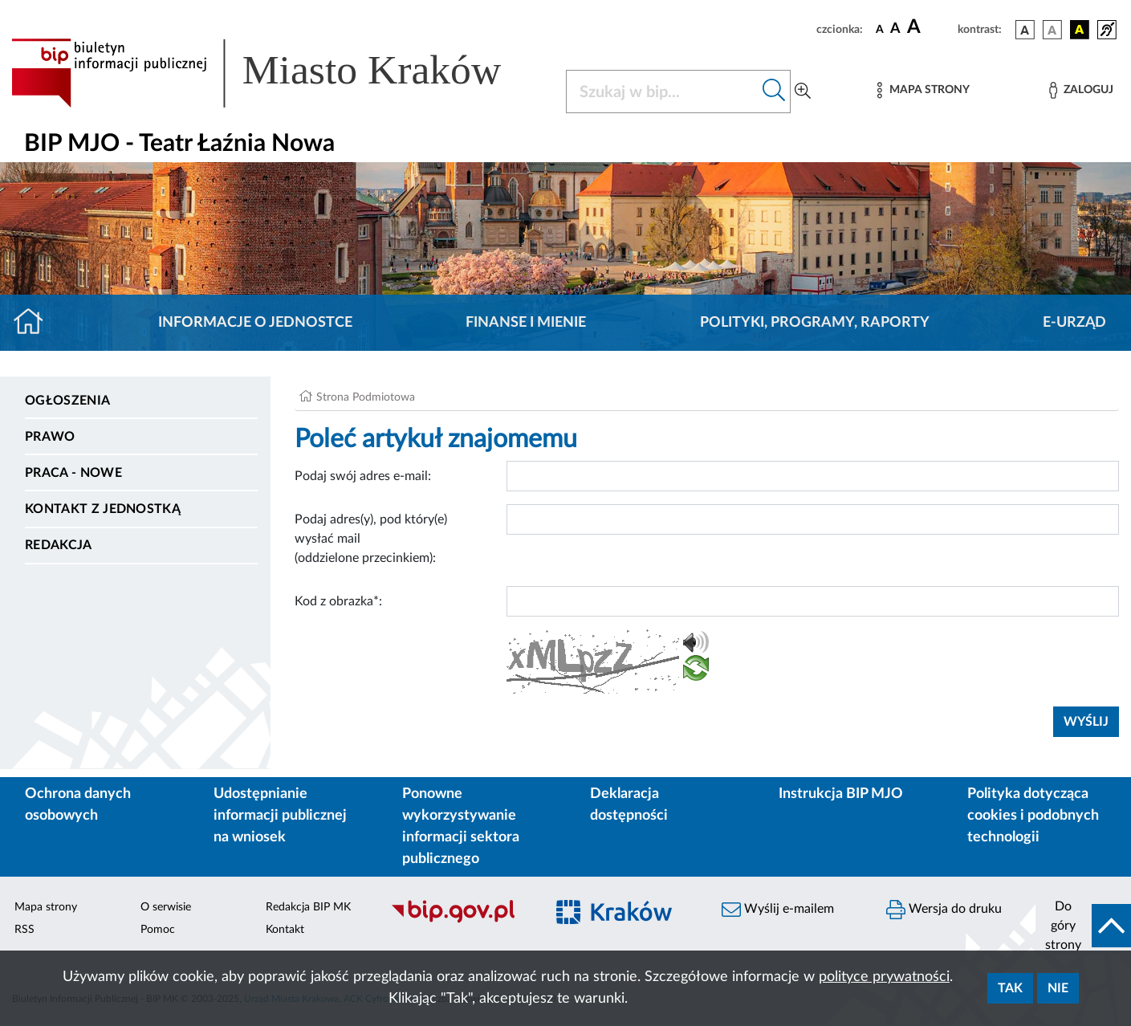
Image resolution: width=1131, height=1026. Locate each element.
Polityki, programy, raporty (815, 323)
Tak (1010, 988)
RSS (24, 929)
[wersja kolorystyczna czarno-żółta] (1080, 30)
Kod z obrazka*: (338, 601)
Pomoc (157, 929)
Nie (1058, 988)
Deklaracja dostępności (629, 805)
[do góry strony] (1083, 926)
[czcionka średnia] (895, 29)
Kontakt (285, 929)
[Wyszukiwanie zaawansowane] (803, 91)
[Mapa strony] (923, 90)
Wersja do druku (944, 909)
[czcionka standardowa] (879, 29)
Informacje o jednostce (255, 323)
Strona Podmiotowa (365, 397)
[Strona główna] (35, 322)
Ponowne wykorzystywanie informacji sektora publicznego (460, 826)
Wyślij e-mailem (778, 909)
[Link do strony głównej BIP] (279, 73)
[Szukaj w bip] (774, 91)
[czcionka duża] (929, 27)
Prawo (50, 436)
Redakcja (58, 545)
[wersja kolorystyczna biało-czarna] (1052, 30)
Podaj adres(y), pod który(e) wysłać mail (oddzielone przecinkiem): (371, 538)
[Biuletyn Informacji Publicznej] (459, 921)
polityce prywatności (884, 977)
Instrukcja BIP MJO (841, 794)
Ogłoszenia (67, 400)
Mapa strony (45, 907)
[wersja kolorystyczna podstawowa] (1025, 30)
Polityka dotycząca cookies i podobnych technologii (1033, 816)
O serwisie (165, 907)
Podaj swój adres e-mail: (363, 476)
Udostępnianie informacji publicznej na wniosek (280, 816)
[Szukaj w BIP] (662, 91)
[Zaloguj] (1081, 90)
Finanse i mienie (526, 323)
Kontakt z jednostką (103, 509)
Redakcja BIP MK (308, 907)
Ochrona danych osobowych (78, 805)
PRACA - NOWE (73, 472)
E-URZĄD (1074, 323)
